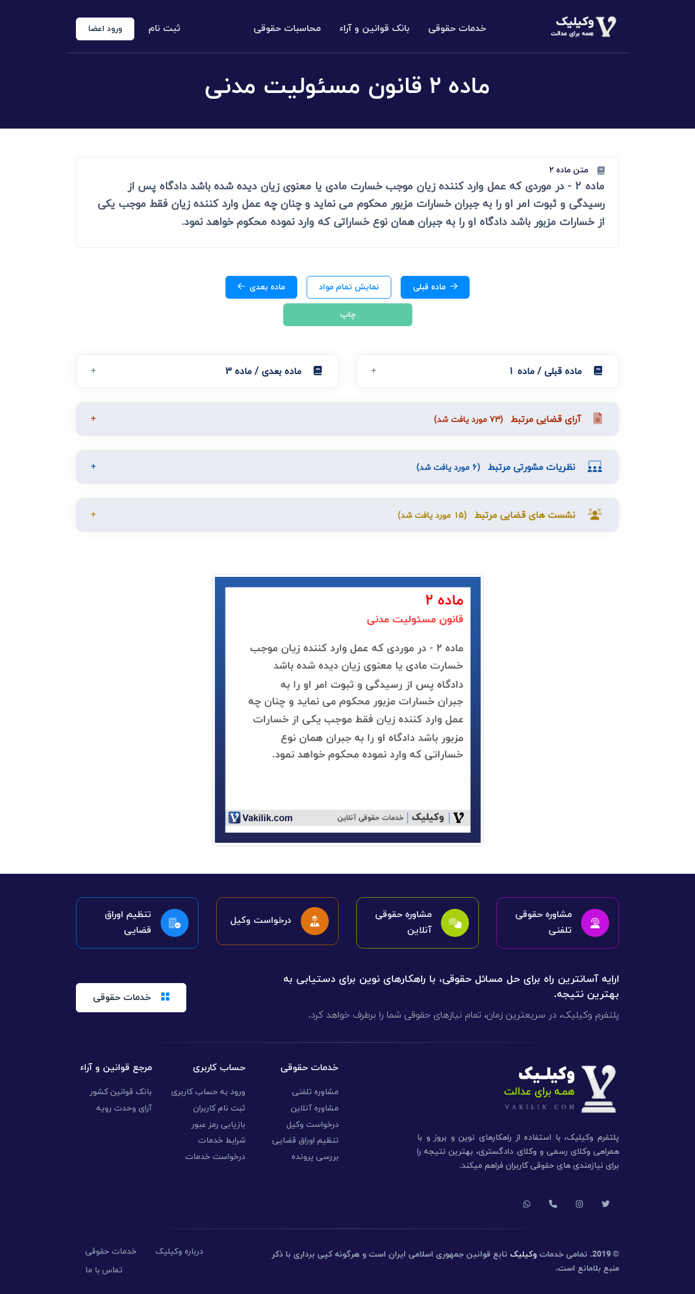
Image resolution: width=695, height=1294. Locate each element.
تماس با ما (104, 1270)
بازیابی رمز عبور (218, 1124)
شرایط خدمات (221, 1140)
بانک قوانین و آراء (374, 28)
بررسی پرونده (315, 1156)
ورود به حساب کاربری (208, 1092)
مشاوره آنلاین (315, 1108)
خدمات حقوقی (457, 28)
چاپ (348, 314)
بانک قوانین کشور (121, 1092)
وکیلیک (523, 1254)
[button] (487, 371)
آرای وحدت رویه (124, 1108)
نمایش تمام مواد (349, 287)
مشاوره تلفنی (315, 1092)
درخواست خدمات (215, 1156)
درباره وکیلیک (179, 1251)
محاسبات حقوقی (287, 28)
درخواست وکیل (312, 1124)
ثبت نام (164, 28)
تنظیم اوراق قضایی (305, 1140)
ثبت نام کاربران (219, 1108)
